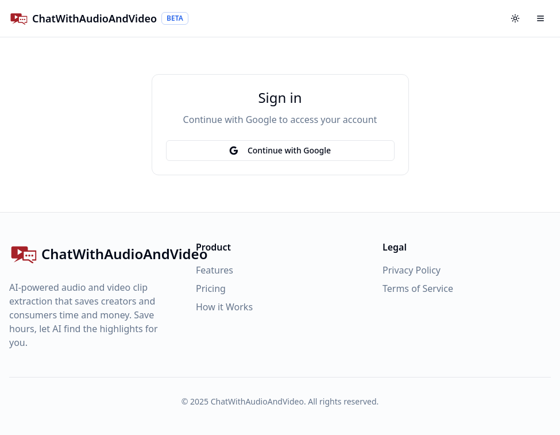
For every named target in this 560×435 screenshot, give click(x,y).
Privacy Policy (412, 270)
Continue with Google (280, 150)
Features (214, 270)
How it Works (224, 307)
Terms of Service (418, 288)
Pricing (211, 288)
